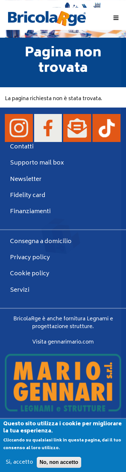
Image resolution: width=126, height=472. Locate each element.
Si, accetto (19, 467)
